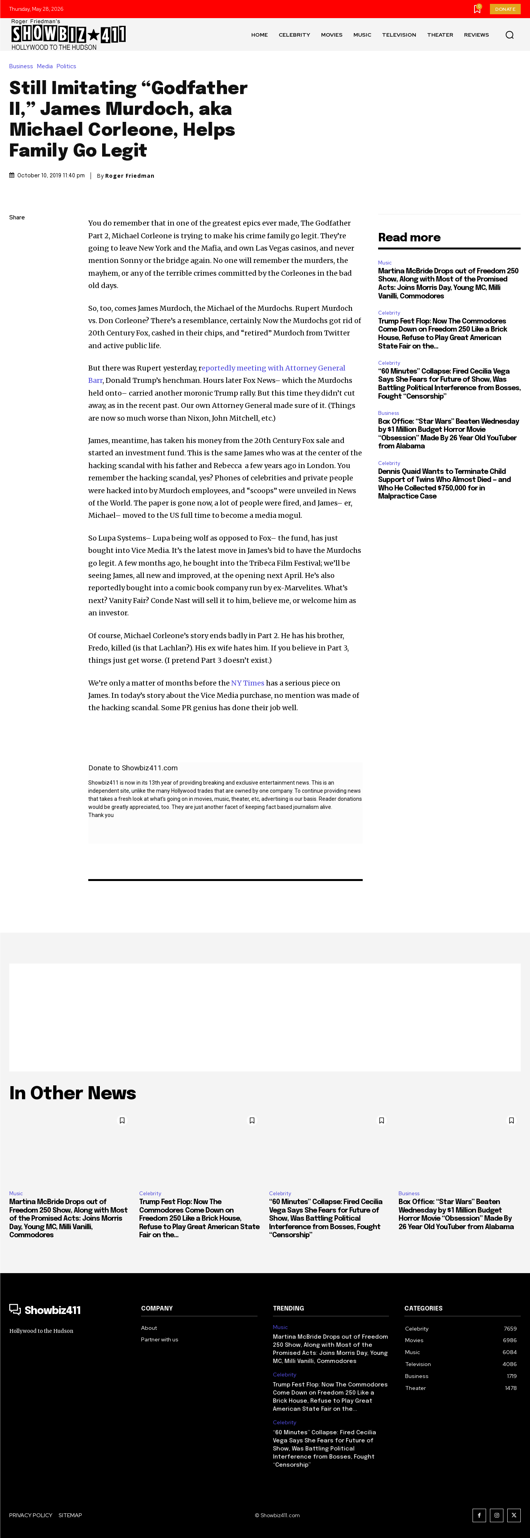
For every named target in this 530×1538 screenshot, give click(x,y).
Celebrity (389, 313)
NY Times (247, 683)
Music (385, 262)
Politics (68, 66)
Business (23, 66)
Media (47, 66)
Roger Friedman (130, 175)
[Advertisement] (265, 1017)
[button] (509, 35)
